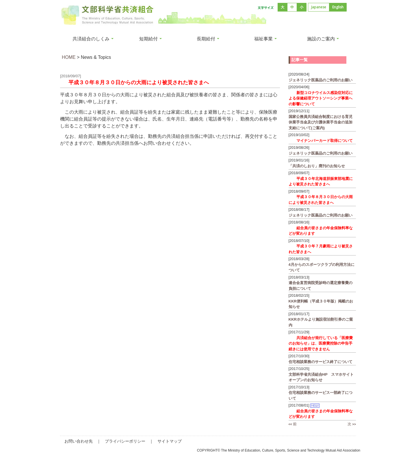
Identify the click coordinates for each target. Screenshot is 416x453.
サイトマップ (169, 441)
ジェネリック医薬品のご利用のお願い (320, 80)
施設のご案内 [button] (323, 38)
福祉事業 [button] (265, 38)
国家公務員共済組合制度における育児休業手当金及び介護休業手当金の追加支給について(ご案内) (320, 122)
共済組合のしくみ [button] (93, 38)
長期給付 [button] (208, 38)
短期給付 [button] (150, 38)
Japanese (318, 7)
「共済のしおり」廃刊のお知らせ (317, 166)
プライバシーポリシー (125, 441)
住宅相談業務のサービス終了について (321, 362)
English (337, 7)
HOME (69, 57)
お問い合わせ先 (78, 441)
